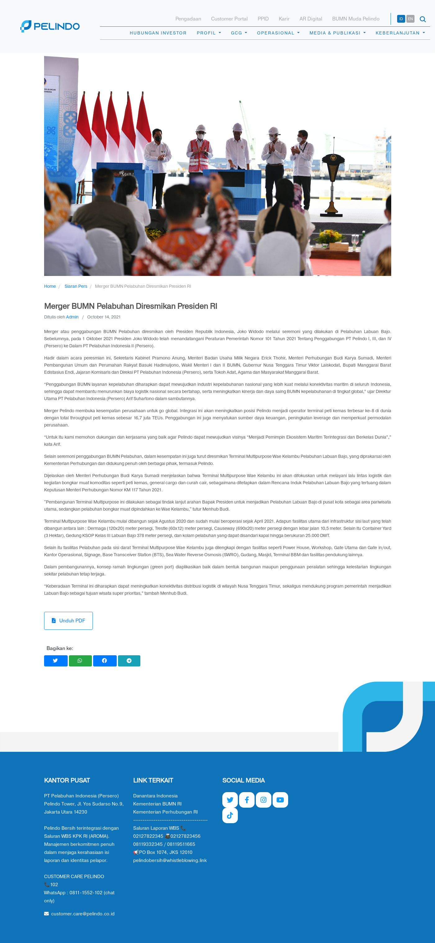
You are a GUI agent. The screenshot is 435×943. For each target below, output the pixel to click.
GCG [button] (237, 33)
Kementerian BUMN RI (157, 804)
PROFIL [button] (207, 33)
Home (50, 286)
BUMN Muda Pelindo (355, 19)
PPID (263, 19)
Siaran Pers (76, 286)
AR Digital (311, 19)
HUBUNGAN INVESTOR (158, 33)
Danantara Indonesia (155, 796)
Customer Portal (229, 19)
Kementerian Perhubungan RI (165, 812)
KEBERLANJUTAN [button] (398, 33)
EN (410, 18)
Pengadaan (188, 19)
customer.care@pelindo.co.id (79, 914)
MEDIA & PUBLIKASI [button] (336, 33)
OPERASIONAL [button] (276, 33)
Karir (284, 19)
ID (401, 18)
